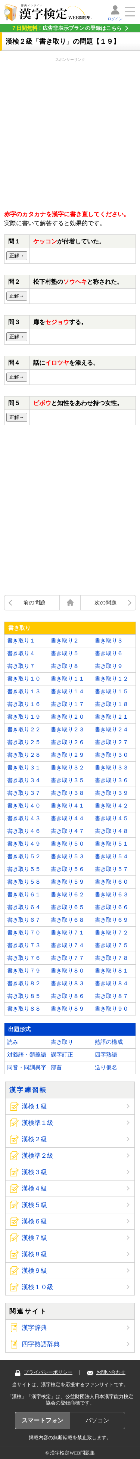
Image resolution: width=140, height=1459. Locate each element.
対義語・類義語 (26, 1055)
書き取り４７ (67, 831)
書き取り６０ (111, 882)
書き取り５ (65, 653)
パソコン (97, 1420)
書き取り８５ (24, 996)
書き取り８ (65, 666)
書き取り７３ (24, 945)
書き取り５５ (24, 869)
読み (12, 1042)
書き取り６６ (111, 907)
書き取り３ (109, 641)
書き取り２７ (111, 742)
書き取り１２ (111, 679)
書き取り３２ (67, 768)
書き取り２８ (24, 755)
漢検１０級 (37, 1287)
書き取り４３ (24, 818)
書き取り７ (21, 666)
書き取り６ (109, 653)
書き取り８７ (111, 996)
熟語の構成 (109, 1042)
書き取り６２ (67, 895)
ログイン (115, 19)
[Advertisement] (70, 132)
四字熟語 (106, 1055)
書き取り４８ (111, 831)
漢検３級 (34, 1172)
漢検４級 (34, 1188)
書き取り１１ (67, 679)
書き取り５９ (67, 882)
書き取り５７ (111, 869)
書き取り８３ (67, 983)
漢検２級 (34, 1139)
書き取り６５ (67, 907)
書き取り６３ (111, 895)
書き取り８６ (67, 996)
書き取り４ (21, 653)
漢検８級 (34, 1254)
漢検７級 (34, 1237)
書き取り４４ (67, 818)
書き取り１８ (111, 704)
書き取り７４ (67, 945)
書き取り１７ (67, 704)
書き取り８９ (67, 1009)
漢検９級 (34, 1270)
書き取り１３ (24, 691)
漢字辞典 (34, 1327)
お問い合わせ (106, 1372)
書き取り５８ (24, 882)
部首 (56, 1067)
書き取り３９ (111, 793)
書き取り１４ (67, 691)
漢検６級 (34, 1221)
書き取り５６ (67, 869)
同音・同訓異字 (26, 1067)
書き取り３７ (24, 793)
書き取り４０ (24, 806)
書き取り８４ (111, 983)
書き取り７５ (111, 945)
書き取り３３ (111, 768)
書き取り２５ (24, 742)
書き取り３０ (111, 755)
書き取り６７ (24, 920)
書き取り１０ (24, 679)
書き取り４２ (111, 806)
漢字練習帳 (28, 1090)
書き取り (62, 1042)
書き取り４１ (67, 806)
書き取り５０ (67, 844)
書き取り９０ (111, 1009)
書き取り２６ (67, 742)
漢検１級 (34, 1106)
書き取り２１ (111, 717)
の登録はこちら (66, 28)
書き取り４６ (24, 831)
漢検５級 (34, 1204)
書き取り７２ (111, 933)
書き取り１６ (24, 704)
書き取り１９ (24, 717)
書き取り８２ (24, 983)
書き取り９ (109, 666)
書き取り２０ (67, 717)
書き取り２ (65, 641)
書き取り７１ (67, 933)
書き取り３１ (24, 768)
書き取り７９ (24, 971)
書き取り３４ (24, 780)
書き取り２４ (111, 729)
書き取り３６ (111, 780)
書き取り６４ (24, 907)
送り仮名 (106, 1067)
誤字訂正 (62, 1055)
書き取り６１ (24, 895)
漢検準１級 (37, 1122)
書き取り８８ (24, 1009)
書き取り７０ (24, 933)
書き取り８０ (67, 971)
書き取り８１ (111, 971)
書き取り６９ (111, 920)
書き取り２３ (67, 729)
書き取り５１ (111, 844)
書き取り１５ (111, 691)
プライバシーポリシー (43, 1372)
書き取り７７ (67, 958)
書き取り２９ (67, 755)
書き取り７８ (111, 958)
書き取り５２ (24, 856)
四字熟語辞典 (41, 1344)
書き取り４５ (111, 818)
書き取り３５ (67, 780)
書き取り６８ (67, 920)
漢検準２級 (37, 1155)
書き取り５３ (67, 856)
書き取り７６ (24, 958)
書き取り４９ (24, 844)
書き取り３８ (67, 793)
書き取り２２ (24, 729)
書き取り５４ (111, 856)
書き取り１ (21, 641)
